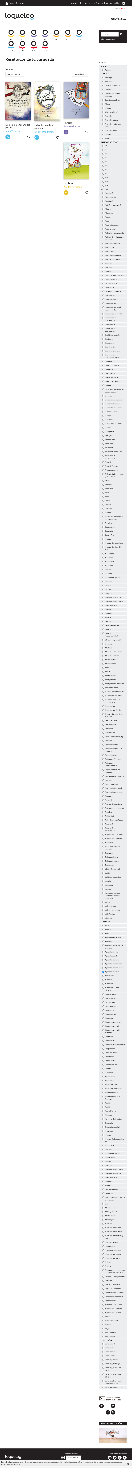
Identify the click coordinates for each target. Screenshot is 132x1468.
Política (106, 1266)
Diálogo (106, 416)
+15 (34, 46)
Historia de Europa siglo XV (113, 1140)
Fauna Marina (109, 1111)
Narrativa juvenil (110, 1242)
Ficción (106, 513)
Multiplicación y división (113, 684)
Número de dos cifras (112, 696)
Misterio (107, 668)
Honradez (107, 558)
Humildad (107, 566)
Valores (106, 889)
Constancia (108, 343)
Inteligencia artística (111, 597)
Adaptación (108, 201)
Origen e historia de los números (112, 715)
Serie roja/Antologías (111, 1364)
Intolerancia (108, 613)
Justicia (106, 617)
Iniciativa (107, 589)
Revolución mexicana (112, 792)
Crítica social (108, 1061)
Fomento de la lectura (112, 1119)
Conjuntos (107, 339)
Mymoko (68, 123)
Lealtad (106, 621)
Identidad (107, 570)
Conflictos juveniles (111, 335)
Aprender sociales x (14, 74)
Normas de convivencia (113, 692)
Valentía (106, 881)
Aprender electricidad (112, 964)
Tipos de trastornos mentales (111, 848)
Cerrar (128, 1464)
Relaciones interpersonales (109, 764)
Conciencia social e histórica (111, 1031)
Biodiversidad (109, 994)
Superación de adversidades (109, 829)
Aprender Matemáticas (112, 968)
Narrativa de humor (111, 1228)
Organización (108, 706)
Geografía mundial (110, 1127)
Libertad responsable (111, 640)
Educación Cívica (110, 1085)
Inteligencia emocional (112, 601)
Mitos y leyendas (110, 1212)
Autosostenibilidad (111, 259)
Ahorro (106, 209)
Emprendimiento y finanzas (111, 1098)
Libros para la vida (110, 1189)
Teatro (106, 138)
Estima (106, 493)
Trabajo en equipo (110, 861)
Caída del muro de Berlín (113, 275)
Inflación (107, 1165)
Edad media (108, 444)
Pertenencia (108, 729)
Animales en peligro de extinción (112, 947)
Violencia (107, 918)
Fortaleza (107, 523)
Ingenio (106, 585)
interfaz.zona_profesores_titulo (94, 3)
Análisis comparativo (111, 937)
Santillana (118, 19)
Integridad (107, 593)
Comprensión (109, 299)
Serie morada (109, 1352)
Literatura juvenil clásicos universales (113, 1198)
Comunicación (109, 303)
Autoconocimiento (111, 244)
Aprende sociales (110, 956)
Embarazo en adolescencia (108, 457)
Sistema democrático (112, 804)
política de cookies (13, 1464)
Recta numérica (109, 755)
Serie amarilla (109, 1344)
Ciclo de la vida (109, 283)
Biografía (107, 82)
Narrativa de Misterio (112, 1232)
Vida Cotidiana (109, 1333)
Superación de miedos (112, 835)
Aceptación (108, 193)
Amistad (107, 217)
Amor (105, 221)
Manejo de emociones (112, 652)
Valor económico (110, 1321)
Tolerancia (107, 853)
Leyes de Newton (110, 625)
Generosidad (108, 527)
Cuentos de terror (110, 1065)
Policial (106, 1262)
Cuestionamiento (110, 381)
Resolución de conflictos (113, 776)
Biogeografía (108, 998)
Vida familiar (108, 914)
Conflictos (107, 1037)
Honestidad (108, 554)
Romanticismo (109, 1301)
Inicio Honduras (123, 3)
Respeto (107, 780)
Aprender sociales (110, 972)
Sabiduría (107, 800)
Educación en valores (112, 452)
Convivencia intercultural (113, 1045)
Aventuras (107, 984)
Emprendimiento (110, 470)
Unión (106, 873)
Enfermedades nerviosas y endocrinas (113, 475)
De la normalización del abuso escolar (112, 391)
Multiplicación (109, 680)
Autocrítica (108, 248)
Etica (105, 497)
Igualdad (107, 574)
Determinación (109, 412)
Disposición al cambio (112, 424)
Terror (106, 1317)
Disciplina (107, 420)
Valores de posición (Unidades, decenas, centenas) (111, 895)
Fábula (106, 104)
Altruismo (107, 213)
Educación (107, 448)
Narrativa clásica (110, 120)
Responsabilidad (110, 784)
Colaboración (109, 295)
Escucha (107, 485)
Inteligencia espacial (111, 1173)
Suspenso (107, 843)
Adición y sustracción (112, 205)
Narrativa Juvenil (110, 131)
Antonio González (72, 126)
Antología (107, 78)
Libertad (107, 629)
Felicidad (107, 509)
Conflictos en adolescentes (109, 330)
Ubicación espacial (111, 869)
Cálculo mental (109, 279)
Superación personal (111, 1313)
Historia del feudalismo (112, 543)
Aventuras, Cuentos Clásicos (111, 989)
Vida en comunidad (111, 910)
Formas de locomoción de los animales (112, 518)
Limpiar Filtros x (80, 74)
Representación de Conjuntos (111, 771)
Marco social (108, 1208)
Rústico (106, 70)
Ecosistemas (108, 440)
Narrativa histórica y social (111, 125)
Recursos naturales (111, 1285)
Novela (106, 134)
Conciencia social (110, 1026)
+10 (56, 35)
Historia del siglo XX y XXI (112, 548)
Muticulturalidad (110, 688)
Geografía (107, 531)
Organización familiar (112, 710)
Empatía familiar (110, 466)
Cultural (106, 1069)
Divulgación (108, 432)
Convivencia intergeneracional (110, 356)
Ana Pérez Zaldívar (73, 187)
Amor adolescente (110, 225)
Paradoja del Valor (110, 721)
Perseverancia (109, 725)
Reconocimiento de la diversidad (112, 750)
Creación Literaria (110, 365)
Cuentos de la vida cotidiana (111, 95)
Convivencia (108, 347)
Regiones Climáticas (111, 1289)
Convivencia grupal (111, 351)
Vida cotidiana (109, 906)
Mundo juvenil (109, 1220)
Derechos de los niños (112, 400)
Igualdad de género (111, 578)
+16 (45, 46)
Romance (107, 796)
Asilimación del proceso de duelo (113, 238)
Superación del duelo (112, 839)
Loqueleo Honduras (19, 16)
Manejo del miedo (110, 656)
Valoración (107, 885)
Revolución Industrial (112, 788)
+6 (11, 35)
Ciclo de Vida (108, 1002)
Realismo (107, 741)
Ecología (107, 436)
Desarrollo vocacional (112, 408)
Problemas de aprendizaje (113, 1277)
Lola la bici (69, 183)
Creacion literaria (110, 1053)
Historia (106, 108)
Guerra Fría (108, 535)
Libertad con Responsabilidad (110, 635)
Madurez (107, 648)
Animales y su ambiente (113, 233)
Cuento (106, 90)
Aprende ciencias (110, 952)
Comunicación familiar (112, 314)
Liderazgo (107, 644)
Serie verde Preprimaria (112, 1387)
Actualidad (115, 3)
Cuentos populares (111, 100)
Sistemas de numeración (113, 808)
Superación (108, 824)
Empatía (107, 462)
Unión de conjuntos (111, 877)
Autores (74, 3)
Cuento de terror (110, 377)
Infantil (106, 1161)
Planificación (108, 733)
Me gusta (28, 137)
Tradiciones (108, 865)
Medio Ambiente (110, 660)
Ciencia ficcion (109, 1006)
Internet (106, 609)
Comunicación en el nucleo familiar (111, 308)
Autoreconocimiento (111, 255)
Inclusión (107, 581)
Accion (106, 925)
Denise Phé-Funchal (44, 132)
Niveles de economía (111, 1250)
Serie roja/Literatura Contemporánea (111, 1382)
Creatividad (108, 369)
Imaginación (108, 1157)
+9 (45, 35)
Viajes (106, 902)
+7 (22, 35)
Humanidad (108, 562)
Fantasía (107, 505)
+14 (22, 46)
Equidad (107, 481)
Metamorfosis (109, 664)
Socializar (107, 812)
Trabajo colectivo (110, 857)
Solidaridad (108, 816)
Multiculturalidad (110, 676)
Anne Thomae (12, 131)
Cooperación (108, 361)
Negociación (108, 1246)
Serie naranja (108, 1356)
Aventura (107, 263)
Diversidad (107, 428)
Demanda (107, 1073)
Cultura (106, 385)
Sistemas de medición (112, 1305)
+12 (79, 35)
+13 (11, 46)
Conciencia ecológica (112, 1022)
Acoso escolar (109, 197)
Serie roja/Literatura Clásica (111, 1376)
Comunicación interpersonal (109, 319)
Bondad (106, 271)
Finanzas (107, 1115)
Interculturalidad (110, 605)
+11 (68, 35)
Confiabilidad (108, 324)
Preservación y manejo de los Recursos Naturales (113, 1271)
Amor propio (108, 229)
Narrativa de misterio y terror (112, 1237)
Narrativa (107, 116)
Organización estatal (111, 1254)
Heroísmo (107, 1131)
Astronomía (108, 976)
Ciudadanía (108, 287)
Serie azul (107, 1348)
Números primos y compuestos (111, 701)
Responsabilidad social (112, 1297)
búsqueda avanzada (108, 39)
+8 (34, 35)
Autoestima (108, 251)
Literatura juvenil (110, 112)
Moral (106, 672)
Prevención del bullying (112, 737)
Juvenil (106, 1185)
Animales (107, 941)
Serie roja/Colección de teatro (112, 1369)
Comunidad (108, 1018)
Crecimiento (108, 373)
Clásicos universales (111, 86)
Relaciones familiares (111, 759)
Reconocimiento (110, 745)
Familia (106, 501)
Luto (105, 1204)
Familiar (106, 1107)
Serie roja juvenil (110, 1360)
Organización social (111, 1258)
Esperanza (107, 489)
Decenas (107, 396)
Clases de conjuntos (111, 291)
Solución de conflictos (112, 820)
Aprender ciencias (110, 960)
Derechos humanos (111, 404)
